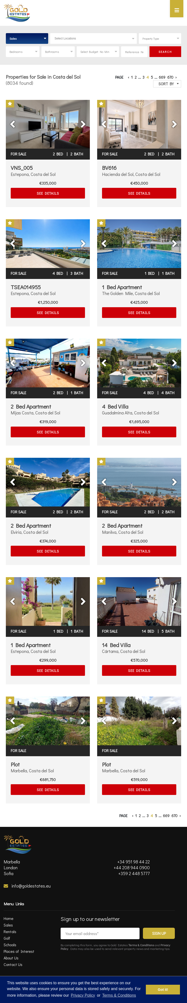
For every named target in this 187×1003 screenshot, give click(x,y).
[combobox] (27, 38)
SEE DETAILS (48, 193)
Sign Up (159, 933)
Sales (8, 924)
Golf (7, 938)
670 (170, 77)
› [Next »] (176, 77)
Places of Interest (19, 951)
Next (76, 121)
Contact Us (13, 964)
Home (8, 918)
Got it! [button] (163, 990)
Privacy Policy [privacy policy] (83, 995)
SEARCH (165, 52)
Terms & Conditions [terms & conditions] (119, 995)
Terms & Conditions (141, 945)
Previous (22, 121)
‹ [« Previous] (128, 77)
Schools (10, 944)
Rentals (10, 931)
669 (162, 77)
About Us (11, 957)
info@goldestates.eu (27, 886)
